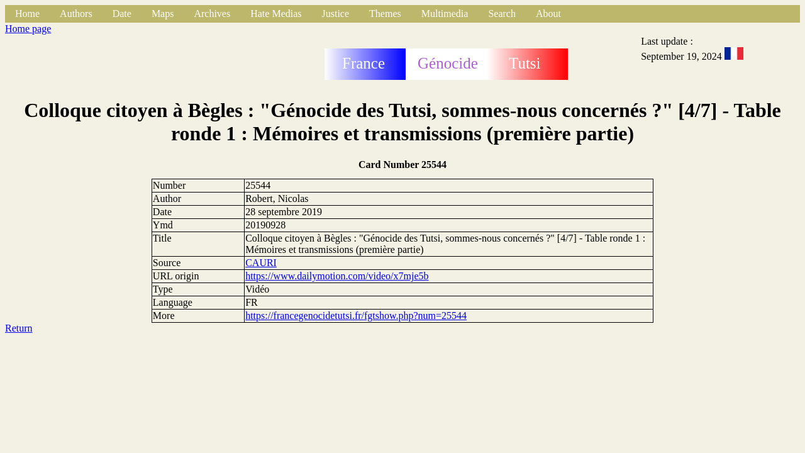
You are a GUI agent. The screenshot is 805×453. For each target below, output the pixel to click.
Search (502, 13)
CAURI (261, 262)
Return (19, 328)
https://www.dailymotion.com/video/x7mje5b (336, 276)
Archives (212, 13)
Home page (28, 28)
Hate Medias (275, 13)
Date (122, 13)
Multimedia (445, 13)
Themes (385, 13)
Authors (76, 13)
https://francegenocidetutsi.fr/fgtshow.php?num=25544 (356, 315)
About (548, 13)
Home (27, 13)
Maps (163, 13)
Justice (336, 13)
